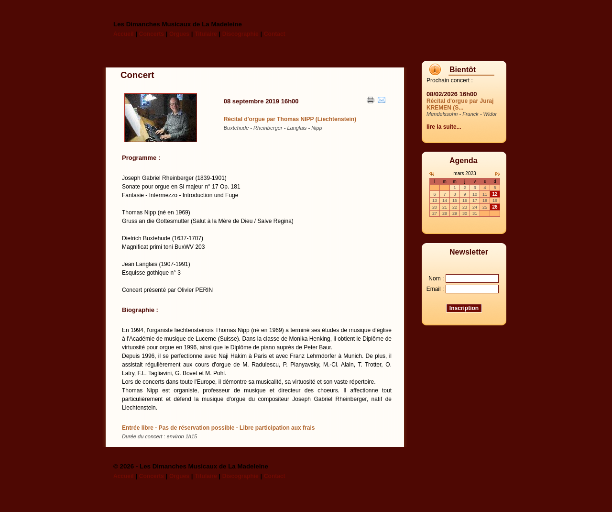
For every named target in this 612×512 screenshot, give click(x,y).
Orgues (179, 34)
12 (494, 194)
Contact (274, 34)
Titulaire (206, 34)
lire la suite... (443, 126)
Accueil (123, 34)
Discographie (240, 34)
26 (494, 207)
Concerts (151, 34)
